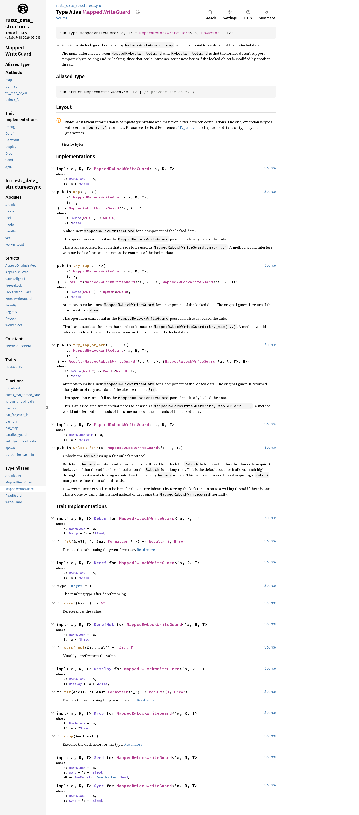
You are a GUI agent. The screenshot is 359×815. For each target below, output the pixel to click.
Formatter (118, 541)
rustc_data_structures (74, 5)
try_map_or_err (89, 345)
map (76, 191)
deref (70, 603)
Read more (146, 549)
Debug (100, 518)
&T (103, 603)
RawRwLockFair (81, 435)
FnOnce (75, 218)
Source (62, 18)
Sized (84, 184)
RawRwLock (211, 32)
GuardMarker (106, 777)
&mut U (108, 218)
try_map (81, 265)
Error (179, 541)
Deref (100, 562)
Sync (99, 785)
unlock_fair (85, 447)
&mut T (88, 218)
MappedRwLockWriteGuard (164, 32)
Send (99, 757)
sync (98, 5)
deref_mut (74, 647)
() (167, 541)
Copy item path (137, 12)
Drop (99, 713)
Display (103, 668)
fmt (67, 541)
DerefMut (104, 624)
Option (108, 292)
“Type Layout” (189, 127)
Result (75, 282)
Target (75, 585)
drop (68, 736)
